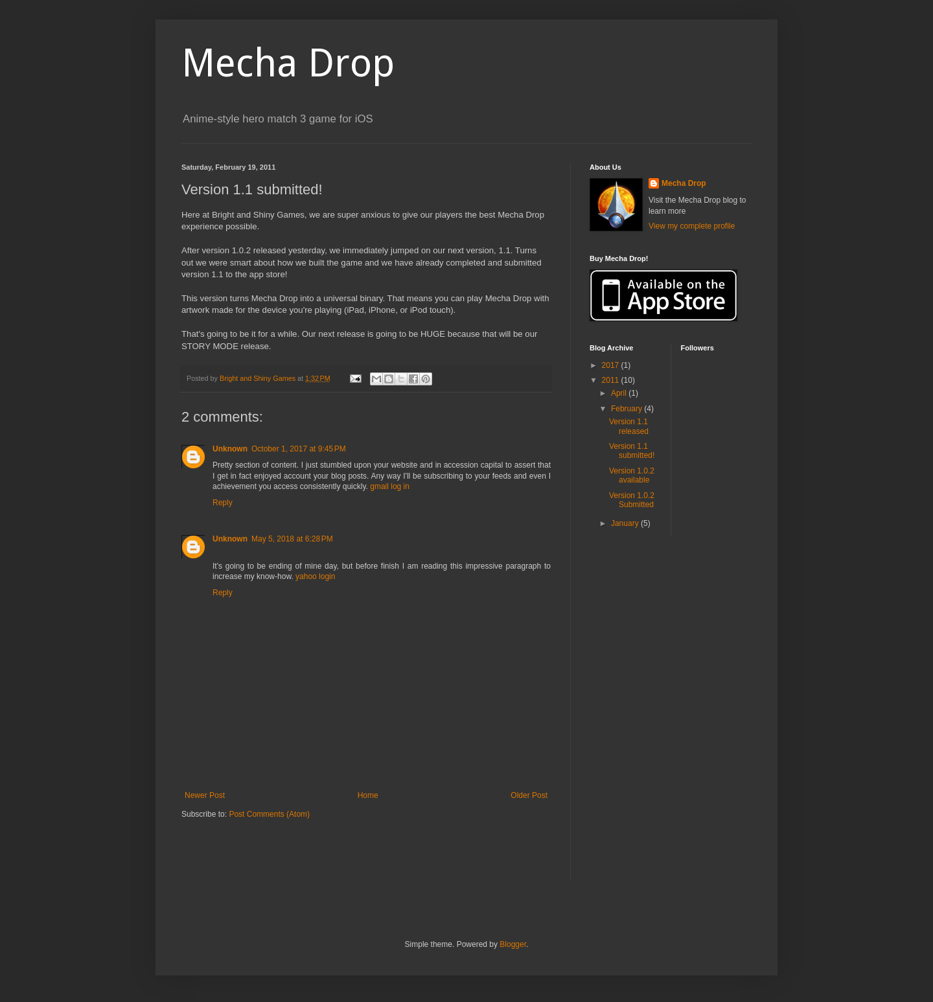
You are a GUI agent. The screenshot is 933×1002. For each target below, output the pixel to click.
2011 (611, 380)
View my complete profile (692, 226)
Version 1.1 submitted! (631, 451)
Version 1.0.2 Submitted (631, 500)
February (627, 408)
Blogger (513, 944)
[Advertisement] (333, 858)
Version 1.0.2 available (631, 475)
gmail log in (389, 486)
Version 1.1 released (629, 426)
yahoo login (315, 576)
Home (368, 795)
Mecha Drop (288, 62)
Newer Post (205, 795)
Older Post (529, 795)
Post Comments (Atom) (269, 814)
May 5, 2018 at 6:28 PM (292, 538)
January (626, 523)
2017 (611, 365)
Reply (223, 502)
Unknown (230, 448)
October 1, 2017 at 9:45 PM (298, 448)
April (619, 393)
